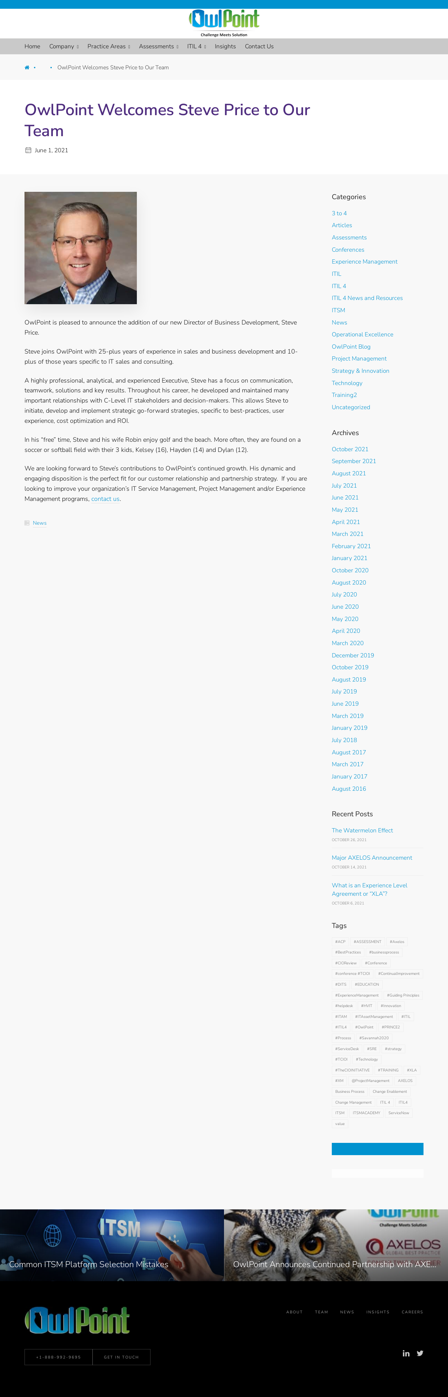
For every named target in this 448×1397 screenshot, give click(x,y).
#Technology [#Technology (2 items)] (367, 1059)
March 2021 (348, 534)
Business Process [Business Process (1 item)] (349, 1091)
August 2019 (349, 680)
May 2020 (345, 619)
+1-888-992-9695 (58, 1359)
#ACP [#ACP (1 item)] (340, 941)
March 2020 (348, 643)
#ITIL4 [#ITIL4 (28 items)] (341, 1027)
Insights (378, 1315)
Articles (342, 225)
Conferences (348, 250)
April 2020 (346, 631)
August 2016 (349, 789)
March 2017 (348, 764)
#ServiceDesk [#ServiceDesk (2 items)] (347, 1049)
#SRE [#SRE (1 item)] (372, 1049)
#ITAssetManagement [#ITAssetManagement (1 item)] (374, 1016)
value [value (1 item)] (340, 1123)
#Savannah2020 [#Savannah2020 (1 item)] (374, 1038)
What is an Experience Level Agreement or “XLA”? (369, 889)
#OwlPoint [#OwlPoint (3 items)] (364, 1027)
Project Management (359, 359)
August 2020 (349, 583)
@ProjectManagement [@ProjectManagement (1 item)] (371, 1080)
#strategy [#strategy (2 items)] (393, 1049)
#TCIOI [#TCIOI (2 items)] (341, 1059)
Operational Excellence (362, 334)
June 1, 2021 (51, 150)
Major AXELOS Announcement (372, 858)
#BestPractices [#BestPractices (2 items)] (348, 952)
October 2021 (350, 449)
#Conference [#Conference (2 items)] (376, 963)
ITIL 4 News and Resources (367, 298)
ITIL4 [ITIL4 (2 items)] (403, 1102)
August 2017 (349, 752)
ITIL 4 (339, 286)
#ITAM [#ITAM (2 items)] (341, 1016)
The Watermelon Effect (362, 830)
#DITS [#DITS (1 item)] (340, 984)
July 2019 (344, 691)
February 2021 (351, 546)
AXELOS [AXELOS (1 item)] (405, 1080)
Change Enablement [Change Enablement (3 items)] (390, 1091)
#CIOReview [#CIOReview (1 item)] (346, 963)
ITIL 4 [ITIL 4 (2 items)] (385, 1102)
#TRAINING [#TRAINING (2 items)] (388, 1070)
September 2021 (354, 461)
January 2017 (350, 777)
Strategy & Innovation (361, 371)
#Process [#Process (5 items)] (343, 1038)
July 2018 (344, 740)
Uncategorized (351, 407)
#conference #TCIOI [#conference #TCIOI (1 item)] (352, 973)
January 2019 (350, 728)
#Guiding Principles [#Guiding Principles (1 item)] (403, 995)
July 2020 (344, 595)
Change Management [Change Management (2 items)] (353, 1102)
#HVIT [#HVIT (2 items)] (366, 1005)
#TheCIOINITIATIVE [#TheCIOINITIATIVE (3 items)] (352, 1070)
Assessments (349, 237)
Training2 (344, 395)
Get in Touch (121, 1359)
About (294, 1315)
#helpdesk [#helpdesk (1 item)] (344, 1005)
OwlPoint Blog (351, 347)
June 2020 (345, 607)
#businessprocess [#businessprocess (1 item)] (384, 952)
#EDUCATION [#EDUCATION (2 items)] (367, 984)
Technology (347, 383)
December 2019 (353, 655)
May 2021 (345, 510)
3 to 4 (339, 213)
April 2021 (346, 522)
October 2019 (350, 667)
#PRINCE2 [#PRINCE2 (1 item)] (391, 1027)
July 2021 (344, 486)
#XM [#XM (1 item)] (339, 1080)
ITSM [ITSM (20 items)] (339, 1113)
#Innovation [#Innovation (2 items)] (391, 1005)
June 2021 (345, 498)
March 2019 (348, 716)
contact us (105, 499)
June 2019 (345, 704)
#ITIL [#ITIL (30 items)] (406, 1016)
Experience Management (365, 262)
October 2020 (350, 570)
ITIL (336, 274)
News (48, 69)
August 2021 (349, 473)
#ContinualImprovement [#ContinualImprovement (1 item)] (399, 973)
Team (321, 1315)
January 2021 (350, 558)
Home (32, 69)
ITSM (338, 310)
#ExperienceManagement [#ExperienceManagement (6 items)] (357, 995)
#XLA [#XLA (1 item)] (412, 1070)
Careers (413, 1315)
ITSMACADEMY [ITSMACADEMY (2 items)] (366, 1113)
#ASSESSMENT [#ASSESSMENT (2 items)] (368, 941)
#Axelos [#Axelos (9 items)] (397, 941)
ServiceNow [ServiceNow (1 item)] (398, 1113)
